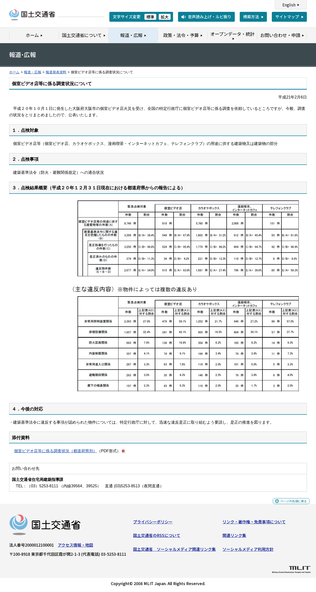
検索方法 (251, 17)
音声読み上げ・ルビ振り (209, 17)
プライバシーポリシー (153, 524)
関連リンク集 (234, 537)
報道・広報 (32, 72)
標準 (150, 17)
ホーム (14, 72)
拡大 (165, 17)
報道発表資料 (56, 72)
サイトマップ (287, 17)
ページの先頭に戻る (289, 505)
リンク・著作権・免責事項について (254, 524)
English (289, 5)
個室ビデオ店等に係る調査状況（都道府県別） (55, 451)
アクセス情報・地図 (75, 547)
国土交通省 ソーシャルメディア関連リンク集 (174, 551)
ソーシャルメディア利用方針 (248, 551)
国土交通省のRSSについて (156, 537)
